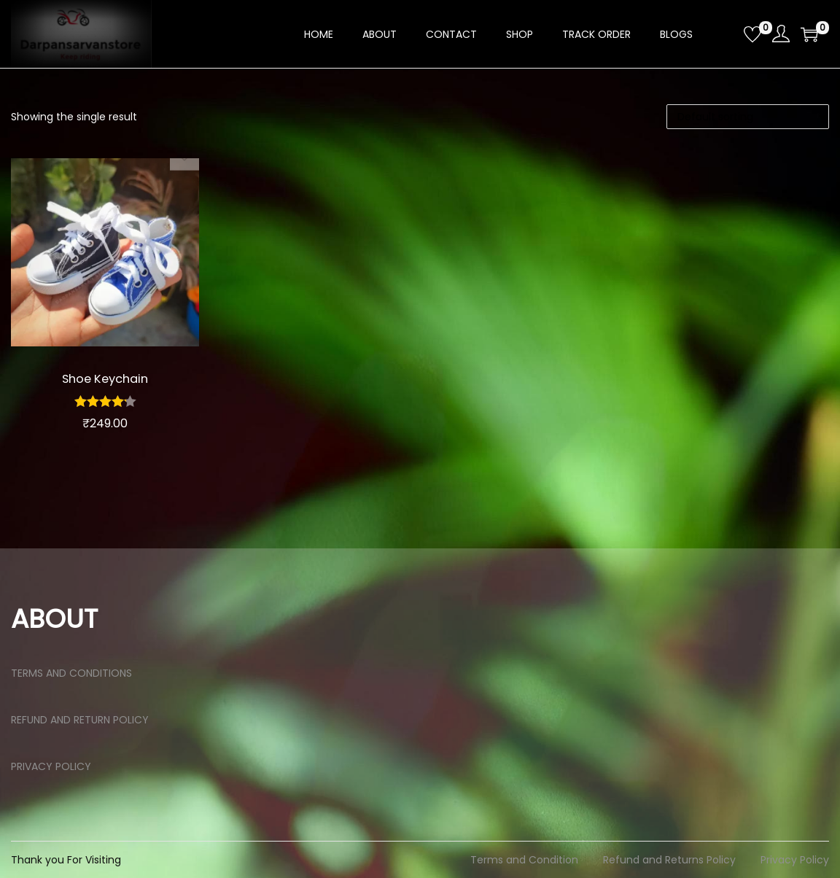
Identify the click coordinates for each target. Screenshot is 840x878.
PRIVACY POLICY (51, 766)
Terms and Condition (524, 859)
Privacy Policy (795, 859)
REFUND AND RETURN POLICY (80, 719)
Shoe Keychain (105, 378)
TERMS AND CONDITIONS (71, 673)
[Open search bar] (727, 33)
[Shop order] (747, 116)
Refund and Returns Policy (669, 859)
